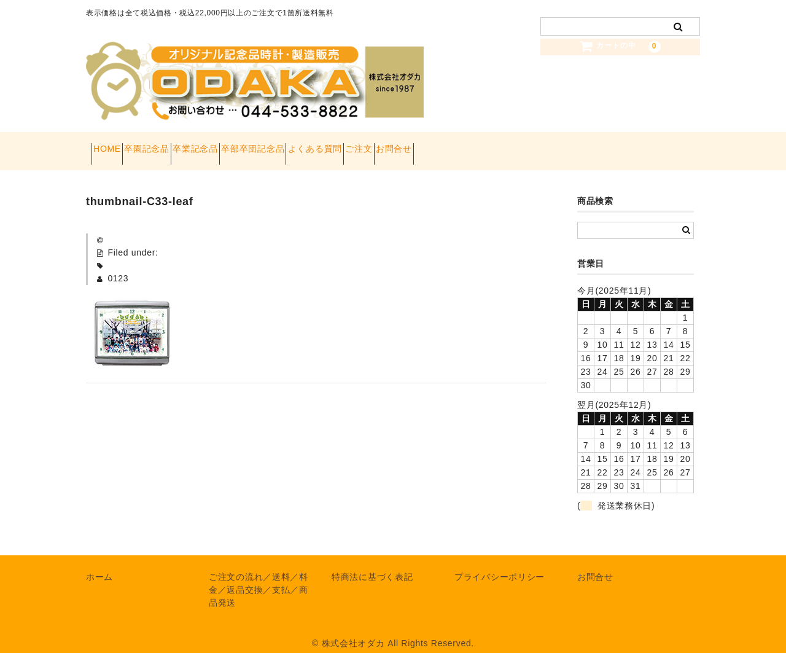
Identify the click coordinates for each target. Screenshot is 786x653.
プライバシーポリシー (499, 564)
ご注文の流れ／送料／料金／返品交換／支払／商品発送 (258, 577)
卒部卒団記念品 (324, 145)
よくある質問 (408, 145)
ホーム (99, 564)
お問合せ (530, 145)
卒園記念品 (174, 145)
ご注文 (473, 145)
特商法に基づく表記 (372, 564)
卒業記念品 (244, 145)
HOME (112, 145)
